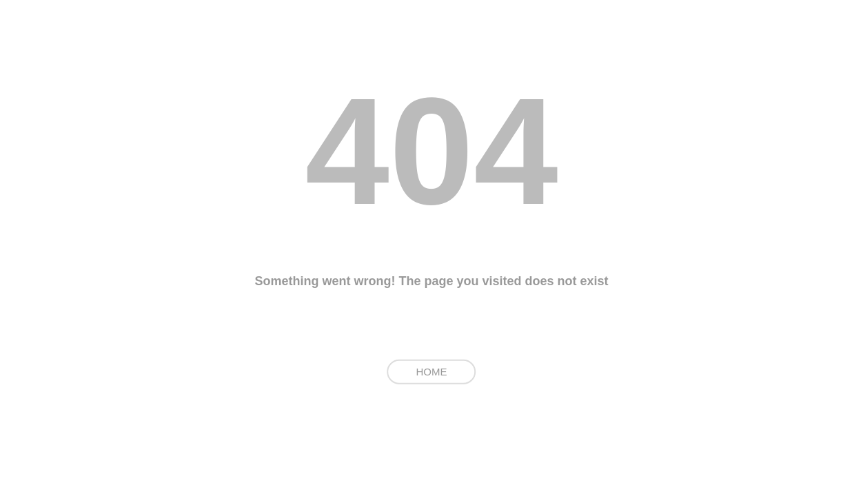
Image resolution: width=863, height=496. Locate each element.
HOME (431, 372)
